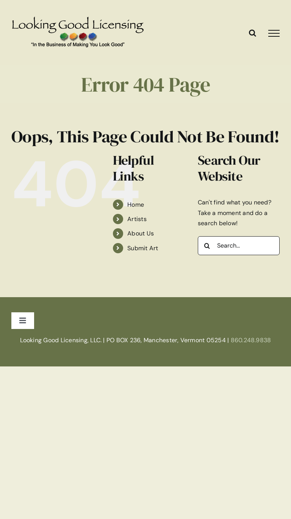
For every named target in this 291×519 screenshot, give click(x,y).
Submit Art (142, 248)
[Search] (207, 245)
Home (135, 205)
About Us (140, 233)
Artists (137, 219)
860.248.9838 (251, 340)
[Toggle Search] (252, 33)
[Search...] (239, 245)
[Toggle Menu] (274, 33)
